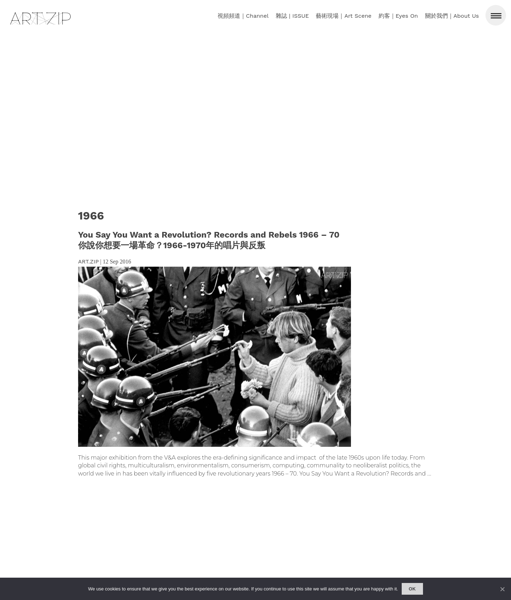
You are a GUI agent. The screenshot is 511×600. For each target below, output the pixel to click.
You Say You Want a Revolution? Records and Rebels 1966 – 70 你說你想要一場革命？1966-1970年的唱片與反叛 (209, 240)
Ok (412, 588)
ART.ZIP (88, 261)
